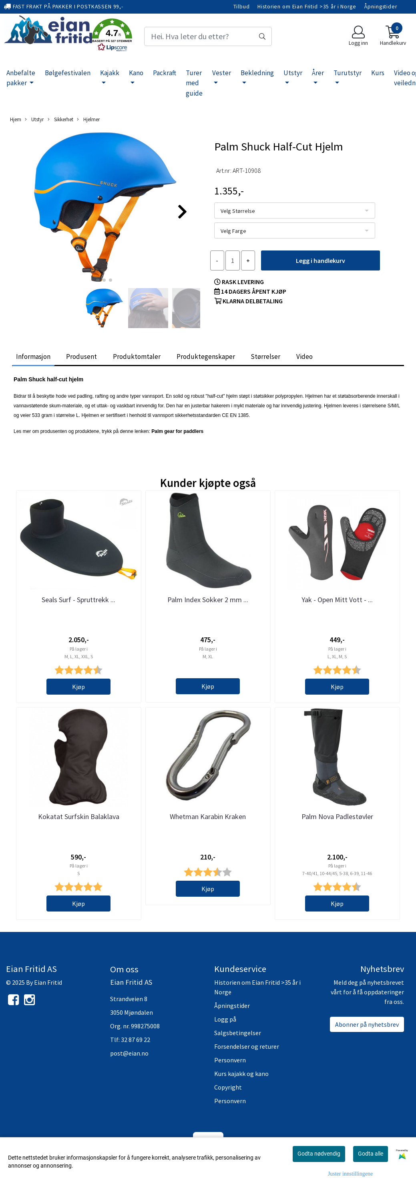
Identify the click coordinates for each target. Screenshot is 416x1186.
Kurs (377, 72)
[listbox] (295, 210)
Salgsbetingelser (237, 1033)
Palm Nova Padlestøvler (337, 816)
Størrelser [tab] (265, 356)
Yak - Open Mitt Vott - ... (337, 599)
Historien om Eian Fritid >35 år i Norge (306, 6)
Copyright (228, 1087)
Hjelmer (88, 119)
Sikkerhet (60, 119)
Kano (136, 72)
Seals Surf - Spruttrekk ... (78, 599)
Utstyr (292, 72)
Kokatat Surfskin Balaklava (78, 816)
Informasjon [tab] (33, 356)
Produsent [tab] (81, 356)
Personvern (230, 1060)
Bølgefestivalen (67, 72)
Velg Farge (233, 230)
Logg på (225, 1019)
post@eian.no (129, 1053)
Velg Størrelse (238, 210)
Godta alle (370, 1153)
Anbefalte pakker (20, 78)
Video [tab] (304, 356)
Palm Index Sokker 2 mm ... (207, 599)
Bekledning (257, 72)
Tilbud (241, 6)
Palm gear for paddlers (178, 431)
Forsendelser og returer (246, 1046)
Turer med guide (194, 83)
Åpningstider (380, 6)
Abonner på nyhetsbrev (367, 1024)
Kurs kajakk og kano (241, 1074)
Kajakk (109, 72)
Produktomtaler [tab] (137, 356)
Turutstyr (348, 72)
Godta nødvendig (318, 1153)
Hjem (15, 119)
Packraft (164, 72)
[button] (112, 36)
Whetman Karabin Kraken (208, 816)
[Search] (208, 36)
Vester (221, 72)
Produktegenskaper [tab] (206, 356)
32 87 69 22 (135, 1040)
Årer (318, 72)
